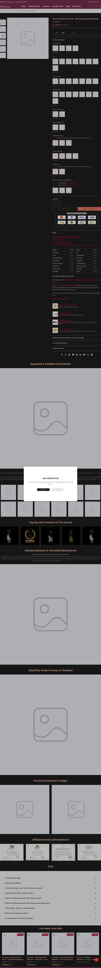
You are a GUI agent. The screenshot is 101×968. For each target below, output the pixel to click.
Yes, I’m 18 (43, 489)
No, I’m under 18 (58, 489)
